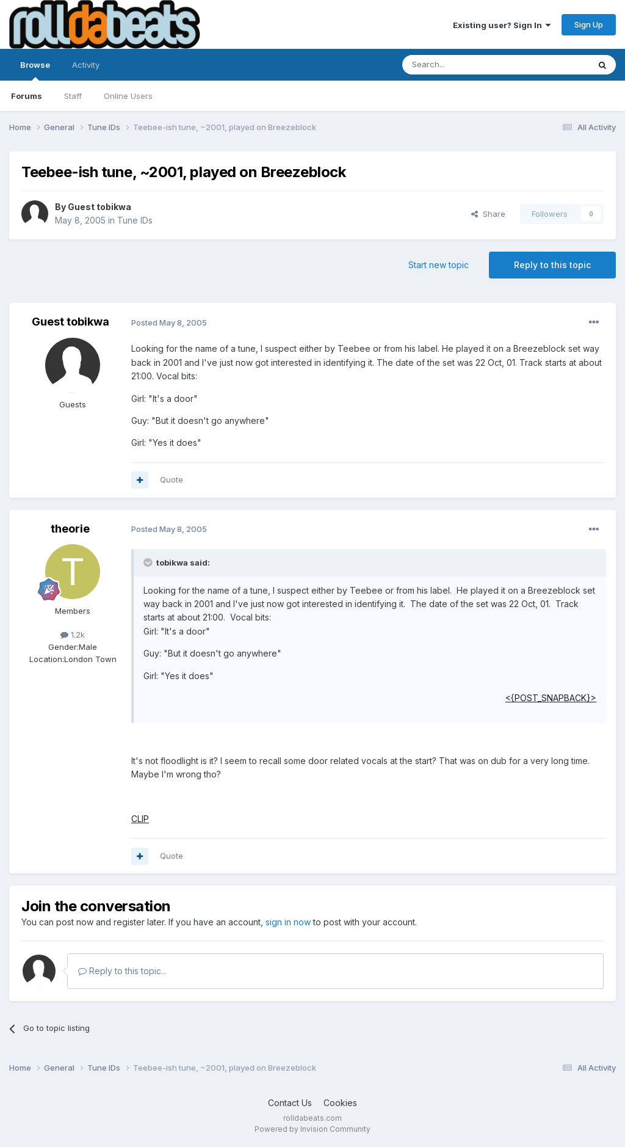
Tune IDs (135, 220)
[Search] (464, 65)
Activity (85, 65)
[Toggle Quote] (148, 562)
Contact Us (290, 1103)
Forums (26, 96)
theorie (70, 528)
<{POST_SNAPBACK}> (550, 698)
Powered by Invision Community (312, 1129)
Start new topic (438, 265)
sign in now (288, 922)
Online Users (128, 96)
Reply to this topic (552, 265)
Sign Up (588, 24)
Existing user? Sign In (502, 25)
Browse (35, 70)
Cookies (340, 1103)
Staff (73, 96)
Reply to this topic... (122, 971)
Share (488, 214)
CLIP (140, 819)
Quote (171, 479)
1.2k (72, 634)
